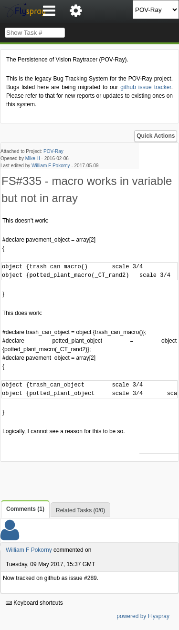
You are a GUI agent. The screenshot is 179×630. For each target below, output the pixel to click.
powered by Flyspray (142, 616)
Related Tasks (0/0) (80, 510)
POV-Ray (53, 151)
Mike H (32, 158)
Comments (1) (25, 509)
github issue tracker (145, 87)
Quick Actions (156, 135)
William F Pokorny (51, 165)
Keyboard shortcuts (34, 603)
